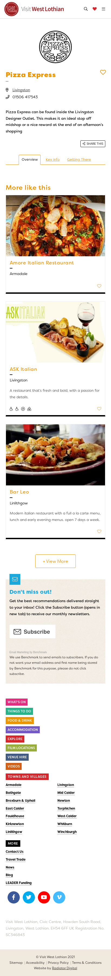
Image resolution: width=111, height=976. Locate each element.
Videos (14, 766)
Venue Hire (17, 757)
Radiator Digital (64, 968)
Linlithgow (14, 832)
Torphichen (66, 808)
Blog (9, 875)
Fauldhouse (15, 816)
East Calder (15, 808)
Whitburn (64, 824)
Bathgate (13, 793)
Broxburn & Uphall (20, 800)
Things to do (19, 711)
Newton (63, 800)
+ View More (55, 561)
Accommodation (23, 730)
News (10, 867)
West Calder (67, 816)
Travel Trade (15, 859)
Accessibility (35, 963)
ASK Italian (23, 369)
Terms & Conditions (87, 963)
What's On (17, 702)
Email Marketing (19, 652)
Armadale (13, 785)
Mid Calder (66, 793)
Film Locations (21, 748)
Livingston (21, 89)
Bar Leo (19, 492)
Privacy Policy (58, 963)
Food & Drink (20, 720)
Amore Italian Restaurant (42, 263)
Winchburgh (67, 832)
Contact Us (15, 851)
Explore (15, 739)
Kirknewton (15, 824)
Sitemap (16, 963)
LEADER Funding (19, 883)
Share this (93, 144)
